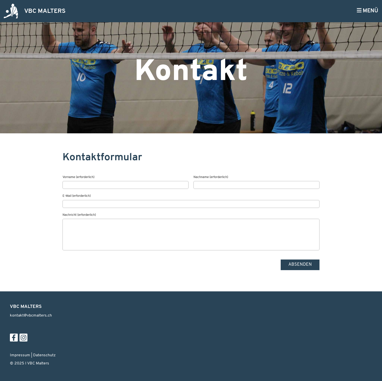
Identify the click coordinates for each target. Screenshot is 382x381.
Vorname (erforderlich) (78, 177)
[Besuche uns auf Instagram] (23, 339)
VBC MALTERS (44, 11)
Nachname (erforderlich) (210, 177)
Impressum (20, 355)
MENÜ (367, 11)
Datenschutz (44, 355)
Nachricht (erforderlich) (79, 215)
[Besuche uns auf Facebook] (14, 339)
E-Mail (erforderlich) (77, 196)
